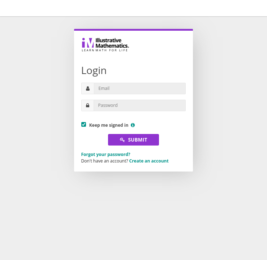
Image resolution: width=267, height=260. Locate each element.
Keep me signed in (108, 125)
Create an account (149, 161)
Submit (133, 139)
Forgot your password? (105, 154)
